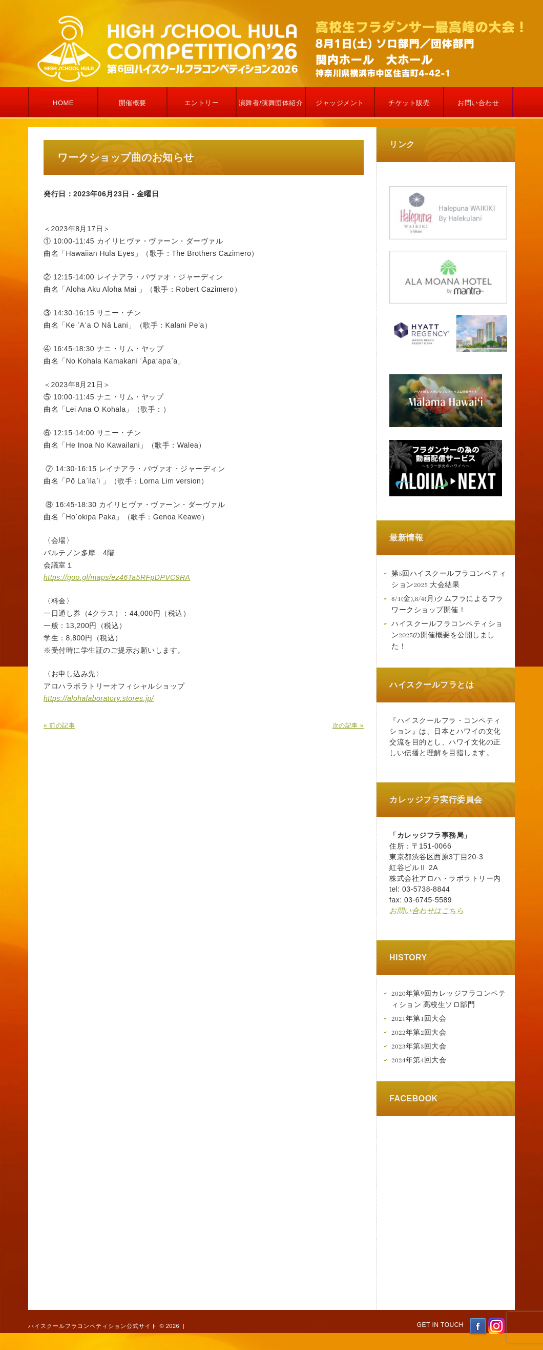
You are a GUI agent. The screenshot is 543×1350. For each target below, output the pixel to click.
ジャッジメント (340, 103)
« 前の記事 (59, 725)
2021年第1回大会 (418, 1018)
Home (63, 103)
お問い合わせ (478, 103)
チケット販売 (409, 103)
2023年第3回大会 (418, 1046)
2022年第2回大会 (418, 1032)
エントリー (201, 103)
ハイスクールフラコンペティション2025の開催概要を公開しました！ (447, 635)
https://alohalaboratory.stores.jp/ (99, 698)
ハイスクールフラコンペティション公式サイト (92, 1326)
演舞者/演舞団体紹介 (271, 103)
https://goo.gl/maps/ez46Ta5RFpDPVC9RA (117, 577)
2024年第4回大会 (418, 1060)
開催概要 (133, 103)
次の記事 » (348, 725)
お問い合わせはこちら (426, 910)
